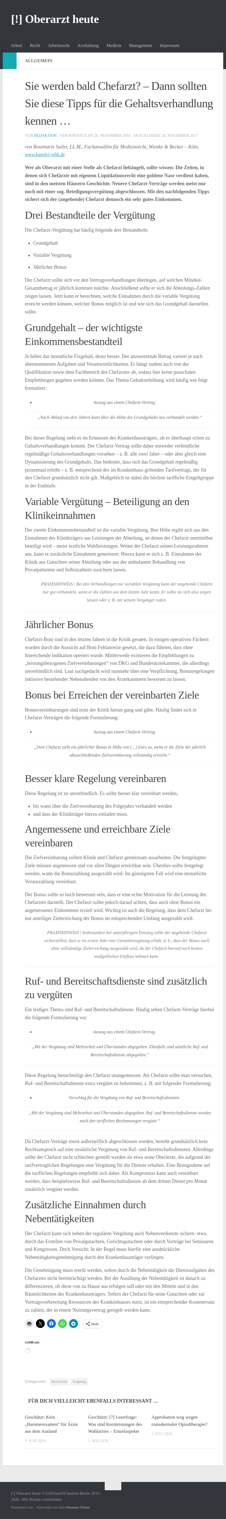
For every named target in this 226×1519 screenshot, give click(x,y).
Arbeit (16, 45)
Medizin (114, 45)
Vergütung (79, 1382)
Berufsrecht (59, 1382)
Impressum (169, 45)
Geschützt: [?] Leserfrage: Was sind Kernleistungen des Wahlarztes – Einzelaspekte (115, 1424)
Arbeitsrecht (59, 45)
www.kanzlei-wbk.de (45, 154)
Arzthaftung (88, 45)
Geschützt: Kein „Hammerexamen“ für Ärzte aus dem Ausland (51, 1424)
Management (140, 45)
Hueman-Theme (78, 1507)
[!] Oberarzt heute (55, 19)
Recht (35, 45)
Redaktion (45, 136)
